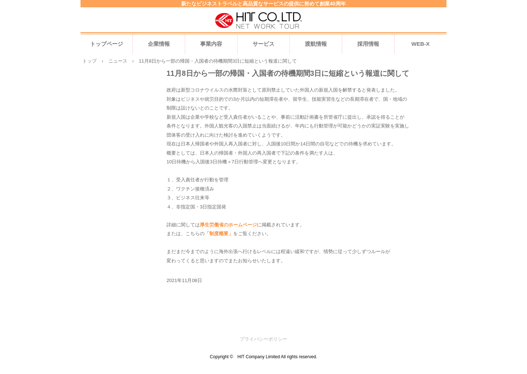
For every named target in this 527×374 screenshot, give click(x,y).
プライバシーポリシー (263, 339)
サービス (263, 44)
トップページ (106, 44)
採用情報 (368, 44)
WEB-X (420, 44)
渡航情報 (316, 44)
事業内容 (211, 44)
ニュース (117, 61)
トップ (89, 61)
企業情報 (159, 44)
